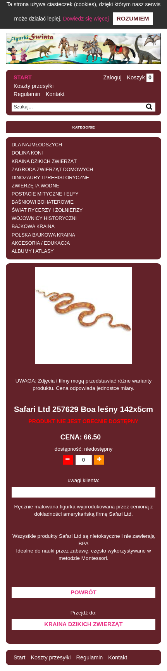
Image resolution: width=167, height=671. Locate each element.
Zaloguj (112, 77)
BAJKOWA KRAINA (33, 226)
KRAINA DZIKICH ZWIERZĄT (44, 161)
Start (23, 77)
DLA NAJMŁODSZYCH (37, 145)
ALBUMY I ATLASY (33, 251)
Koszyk (140, 77)
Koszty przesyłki (33, 86)
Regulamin (27, 94)
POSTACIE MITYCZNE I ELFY (45, 194)
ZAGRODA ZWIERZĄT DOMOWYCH (52, 169)
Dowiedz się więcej (85, 18)
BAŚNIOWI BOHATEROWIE (43, 202)
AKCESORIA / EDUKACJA (41, 243)
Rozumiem (133, 18)
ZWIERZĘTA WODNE (35, 186)
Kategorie (83, 127)
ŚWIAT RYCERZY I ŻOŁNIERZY (47, 210)
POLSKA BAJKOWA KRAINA (43, 235)
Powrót (83, 592)
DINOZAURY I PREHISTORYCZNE (50, 177)
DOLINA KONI (27, 153)
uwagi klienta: (84, 480)
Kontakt (55, 94)
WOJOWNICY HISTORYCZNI (44, 218)
